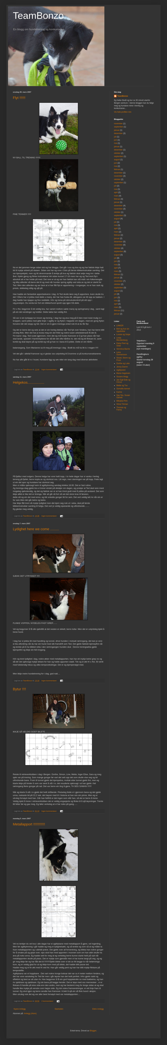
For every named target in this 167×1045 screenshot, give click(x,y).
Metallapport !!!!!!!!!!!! (29, 824)
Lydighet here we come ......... (36, 529)
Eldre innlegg (98, 1009)
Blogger (93, 1031)
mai (115, 143)
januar (116, 130)
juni (115, 140)
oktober (117, 153)
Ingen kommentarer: (49, 369)
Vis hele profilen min (122, 112)
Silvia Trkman (122, 404)
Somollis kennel (123, 389)
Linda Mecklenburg (121, 339)
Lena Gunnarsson (121, 353)
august (117, 159)
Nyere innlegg (20, 1009)
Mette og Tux (121, 385)
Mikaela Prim (121, 401)
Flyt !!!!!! (19, 98)
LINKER (119, 325)
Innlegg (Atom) (30, 1013)
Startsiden (59, 1009)
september (118, 127)
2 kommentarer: (47, 1001)
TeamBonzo (38, 15)
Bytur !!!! (19, 689)
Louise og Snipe (123, 334)
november (118, 123)
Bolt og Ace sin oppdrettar (122, 330)
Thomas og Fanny (121, 408)
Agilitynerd (120, 370)
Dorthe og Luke (123, 363)
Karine (119, 392)
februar (117, 169)
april (116, 192)
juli (115, 137)
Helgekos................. (28, 382)
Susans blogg (122, 376)
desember (118, 133)
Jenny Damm (122, 367)
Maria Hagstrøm (123, 373)
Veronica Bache (123, 349)
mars (116, 196)
